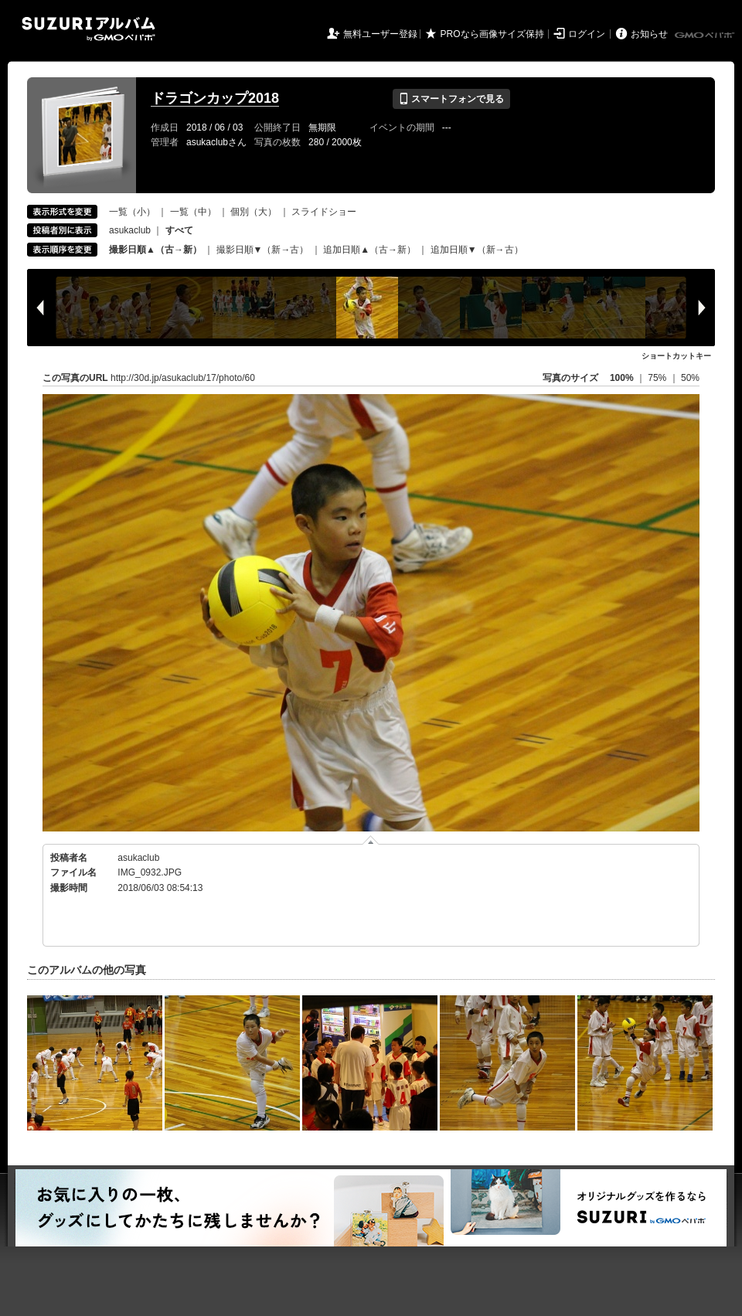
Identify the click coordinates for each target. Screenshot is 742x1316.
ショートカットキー (676, 356)
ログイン (586, 34)
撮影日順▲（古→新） (155, 249)
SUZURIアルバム (88, 29)
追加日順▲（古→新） (369, 249)
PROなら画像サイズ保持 (492, 34)
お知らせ (649, 34)
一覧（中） (193, 211)
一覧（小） (132, 211)
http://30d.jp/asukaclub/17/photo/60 (183, 377)
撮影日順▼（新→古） (262, 249)
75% (658, 377)
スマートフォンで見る (451, 99)
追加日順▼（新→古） (477, 249)
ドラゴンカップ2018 (215, 98)
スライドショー (323, 211)
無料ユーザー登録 (380, 34)
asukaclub (130, 230)
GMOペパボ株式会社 (706, 35)
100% (622, 377)
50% (690, 377)
